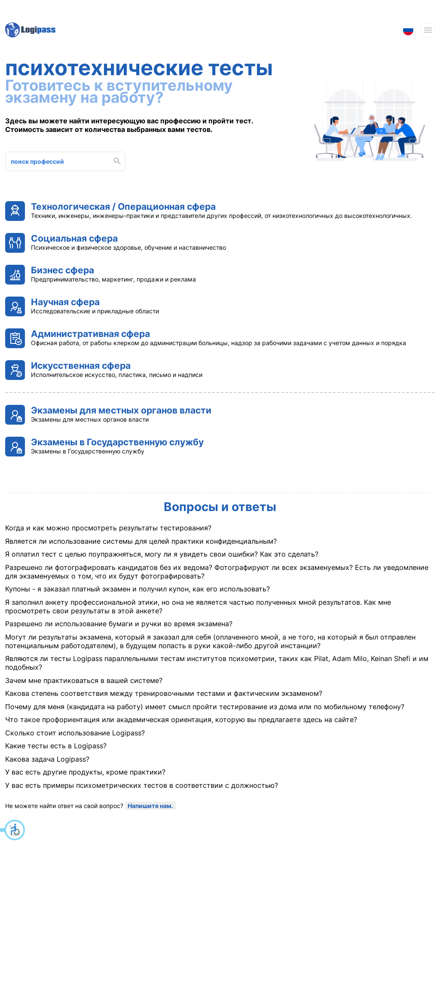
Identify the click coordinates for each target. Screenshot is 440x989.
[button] (13, 830)
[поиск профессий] (61, 161)
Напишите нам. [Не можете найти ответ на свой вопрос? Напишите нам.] (150, 805)
